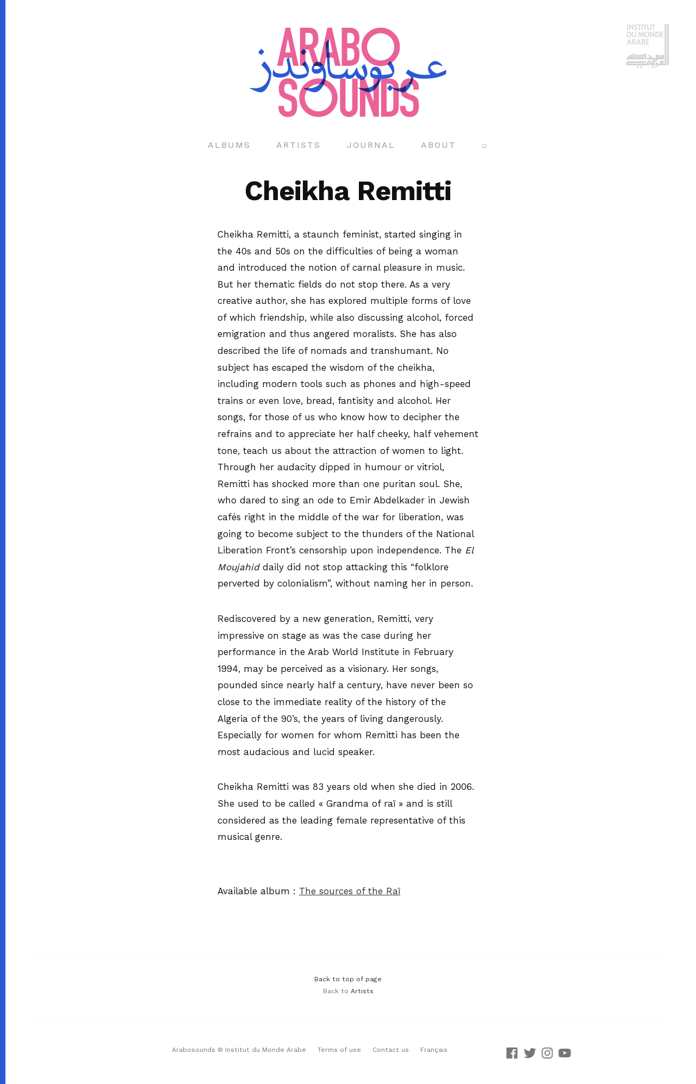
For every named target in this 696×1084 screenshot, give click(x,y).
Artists (298, 145)
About (438, 145)
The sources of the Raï (349, 891)
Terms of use (339, 1050)
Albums (229, 145)
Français (434, 1050)
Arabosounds (193, 1050)
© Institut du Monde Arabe (261, 1050)
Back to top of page (348, 979)
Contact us (390, 1050)
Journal (371, 145)
